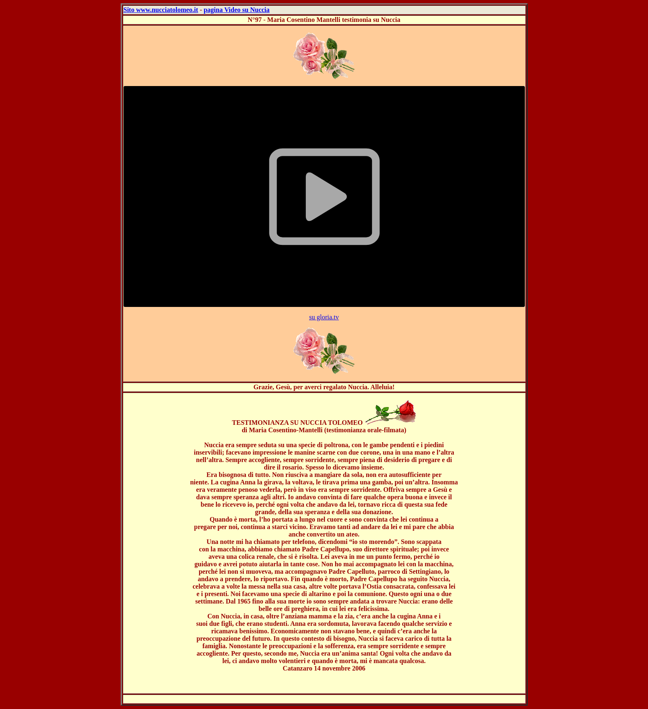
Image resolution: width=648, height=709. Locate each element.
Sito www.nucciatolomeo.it (161, 9)
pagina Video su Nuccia (237, 9)
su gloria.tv (324, 317)
